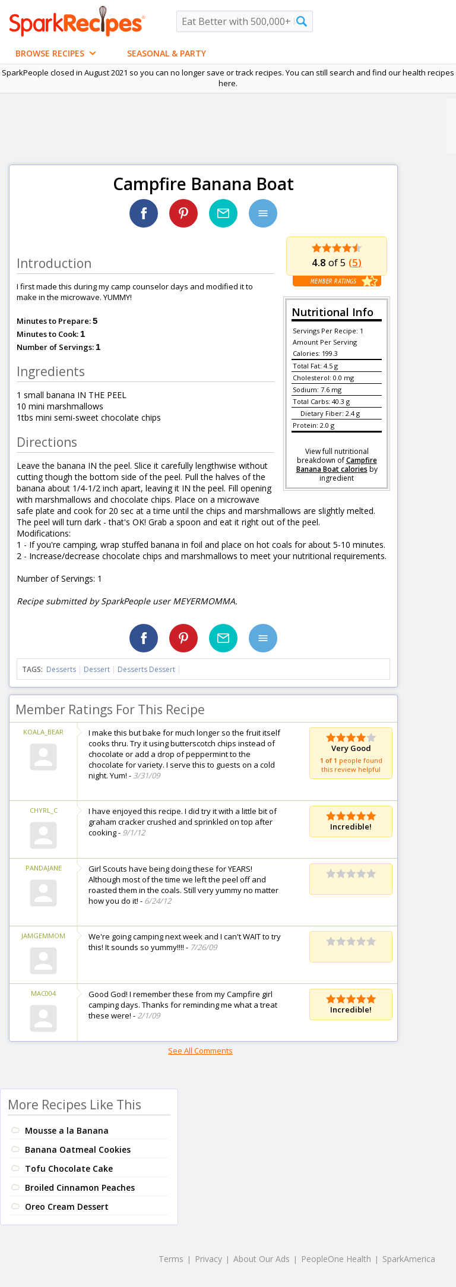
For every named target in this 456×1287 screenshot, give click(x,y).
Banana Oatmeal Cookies (78, 1149)
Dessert (97, 669)
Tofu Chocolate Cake (69, 1168)
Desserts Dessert (146, 669)
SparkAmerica (408, 1258)
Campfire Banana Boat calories (336, 464)
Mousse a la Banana (67, 1130)
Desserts (61, 669)
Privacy (208, 1258)
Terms (171, 1258)
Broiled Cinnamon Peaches (80, 1187)
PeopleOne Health (336, 1258)
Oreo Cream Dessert (67, 1206)
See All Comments (200, 1050)
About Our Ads (261, 1258)
